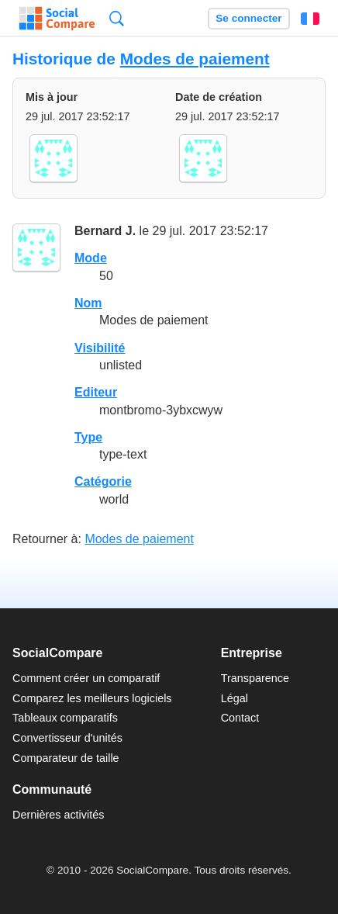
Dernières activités (58, 814)
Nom (88, 303)
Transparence (255, 678)
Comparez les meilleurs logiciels (92, 698)
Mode (90, 258)
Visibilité (100, 348)
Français (310, 18)
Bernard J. (105, 230)
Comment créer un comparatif (86, 678)
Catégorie (103, 481)
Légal (234, 698)
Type (88, 437)
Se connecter (248, 18)
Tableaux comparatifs (65, 717)
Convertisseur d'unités (67, 738)
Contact (240, 717)
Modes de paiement (195, 59)
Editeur (95, 392)
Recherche (116, 18)
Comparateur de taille (65, 758)
